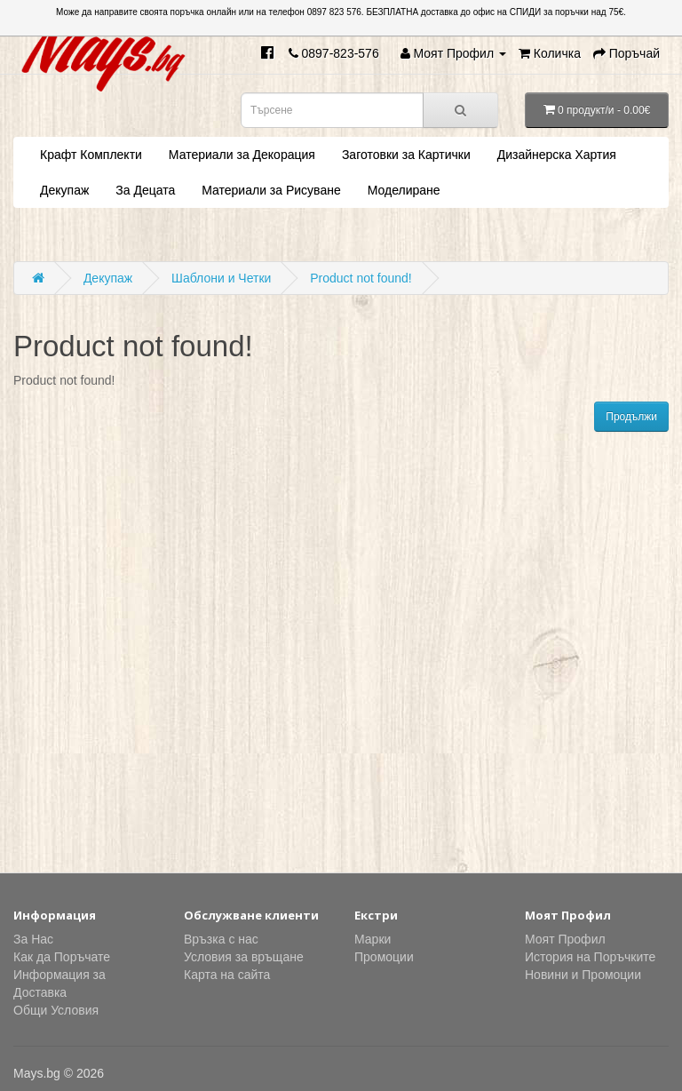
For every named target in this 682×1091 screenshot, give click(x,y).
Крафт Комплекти (91, 154)
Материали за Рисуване (271, 190)
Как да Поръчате (61, 957)
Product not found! (360, 278)
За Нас (33, 939)
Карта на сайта (227, 975)
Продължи (631, 416)
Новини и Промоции (583, 975)
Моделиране (404, 190)
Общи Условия (56, 1010)
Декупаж (64, 190)
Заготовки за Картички (406, 154)
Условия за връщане (244, 957)
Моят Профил (565, 939)
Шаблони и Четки (221, 278)
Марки (372, 939)
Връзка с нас (221, 939)
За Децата (145, 190)
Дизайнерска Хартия (556, 154)
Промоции (384, 957)
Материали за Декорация (242, 154)
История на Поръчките (590, 957)
